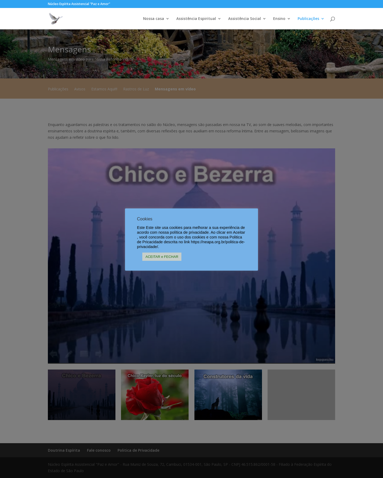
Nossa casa (153, 19)
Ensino (279, 19)
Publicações (308, 19)
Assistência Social (244, 19)
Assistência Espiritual (196, 19)
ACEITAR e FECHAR (161, 257)
